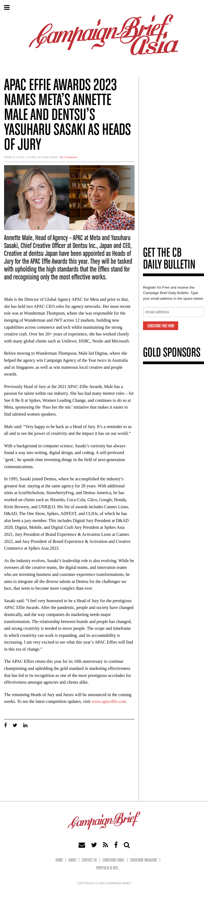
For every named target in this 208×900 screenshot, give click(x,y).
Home (59, 860)
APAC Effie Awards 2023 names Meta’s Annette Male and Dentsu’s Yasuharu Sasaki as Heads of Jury (67, 115)
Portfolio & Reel (107, 868)
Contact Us (89, 860)
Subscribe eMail (114, 860)
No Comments (68, 157)
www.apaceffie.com (109, 701)
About (72, 860)
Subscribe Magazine (143, 860)
